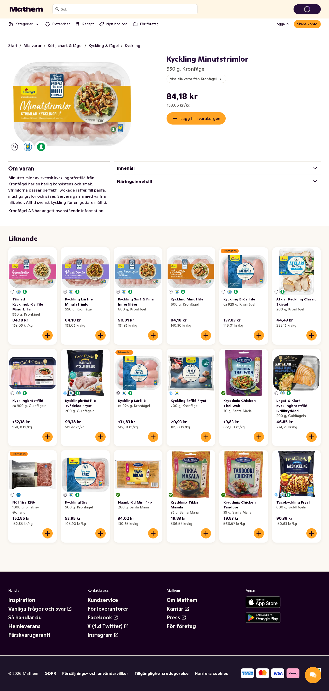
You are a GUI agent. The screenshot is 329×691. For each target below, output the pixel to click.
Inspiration (21, 600)
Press (176, 617)
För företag (181, 626)
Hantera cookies (211, 673)
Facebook (102, 617)
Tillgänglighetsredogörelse (161, 673)
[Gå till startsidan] (26, 9)
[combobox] (128, 9)
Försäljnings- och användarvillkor (95, 673)
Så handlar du (25, 617)
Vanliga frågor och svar (40, 608)
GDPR (50, 673)
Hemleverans (24, 626)
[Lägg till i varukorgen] (47, 335)
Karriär (178, 608)
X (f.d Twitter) (108, 626)
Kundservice (102, 600)
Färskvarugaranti (29, 635)
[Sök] (57, 9)
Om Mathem (182, 600)
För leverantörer (107, 608)
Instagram (103, 635)
